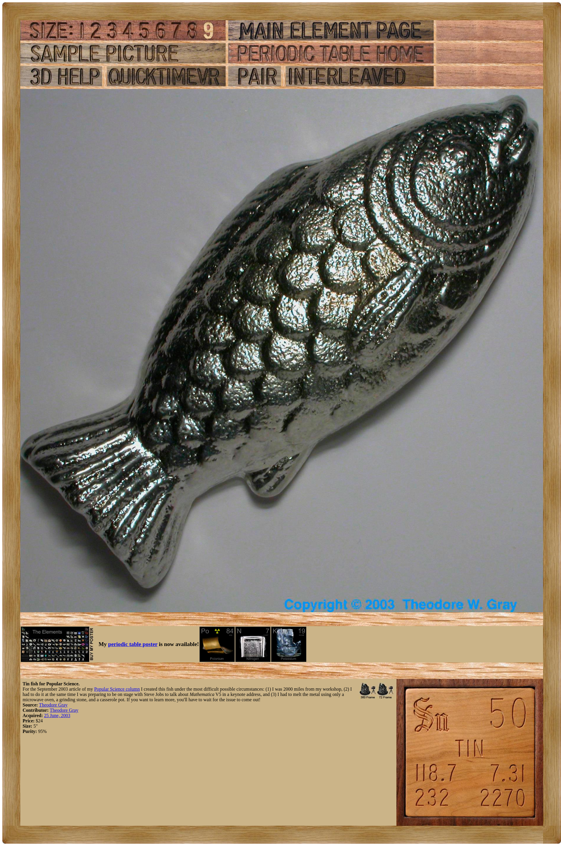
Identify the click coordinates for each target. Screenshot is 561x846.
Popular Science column (117, 689)
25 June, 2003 (57, 715)
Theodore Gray (53, 704)
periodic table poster (133, 644)
